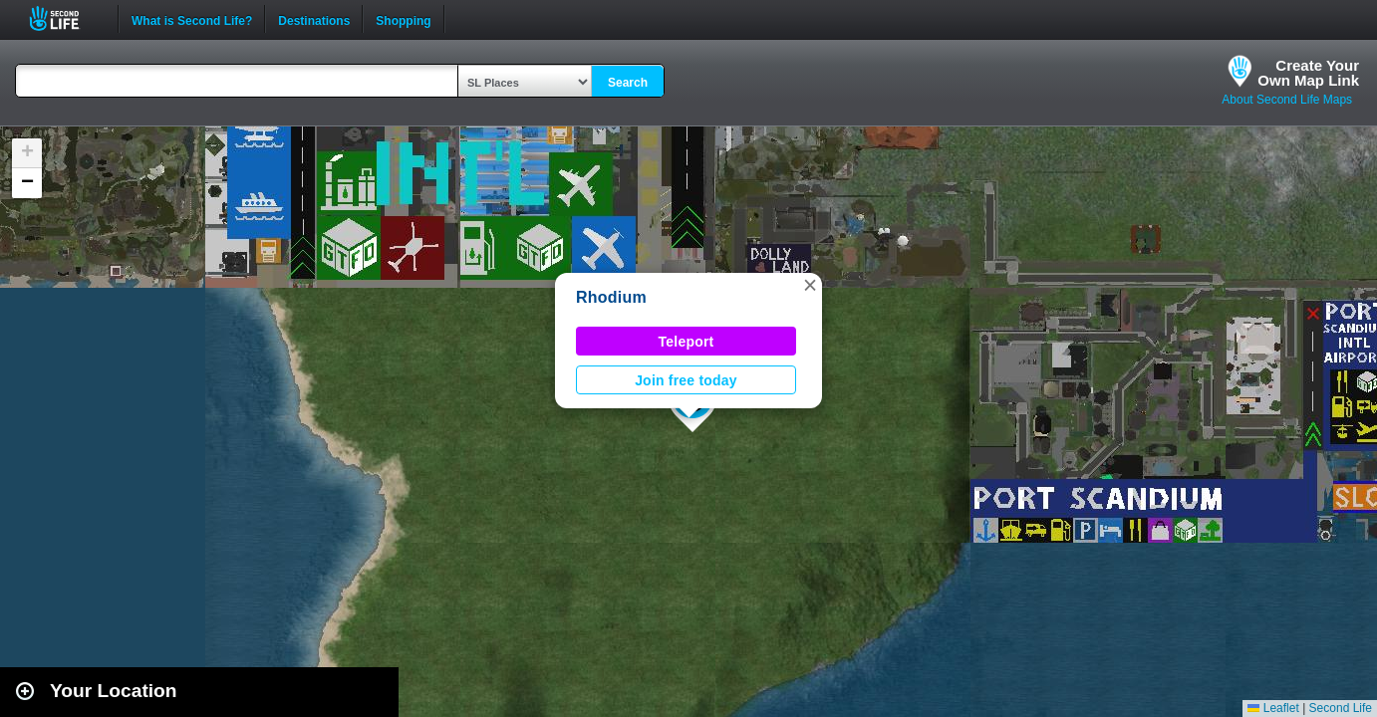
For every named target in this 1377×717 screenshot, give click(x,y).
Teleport (686, 342)
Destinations (314, 19)
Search (628, 83)
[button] (810, 285)
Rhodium (611, 297)
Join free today (686, 380)
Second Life (65, 18)
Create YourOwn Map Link (1308, 73)
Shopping (403, 19)
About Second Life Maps (1287, 100)
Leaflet (1272, 708)
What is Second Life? (192, 19)
